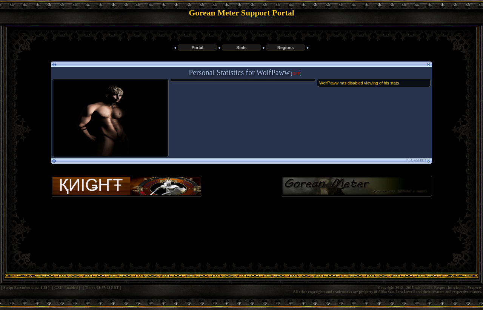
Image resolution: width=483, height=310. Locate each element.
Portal (197, 47)
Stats (242, 47)
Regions (285, 47)
